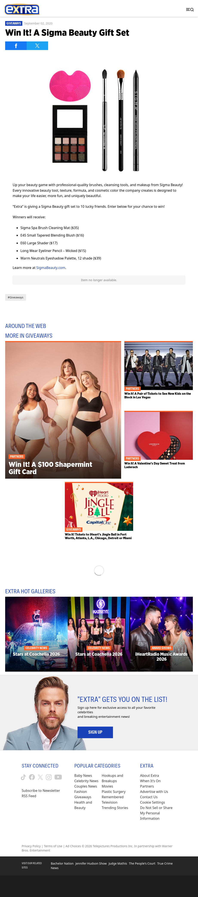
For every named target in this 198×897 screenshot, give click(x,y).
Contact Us (148, 797)
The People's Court (142, 863)
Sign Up (95, 732)
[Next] (188, 633)
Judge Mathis (118, 863)
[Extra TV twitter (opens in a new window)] (40, 777)
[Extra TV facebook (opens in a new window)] (32, 777)
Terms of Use (53, 846)
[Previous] (9, 633)
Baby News (83, 775)
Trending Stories (115, 807)
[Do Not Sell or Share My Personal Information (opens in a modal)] (158, 813)
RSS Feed (29, 796)
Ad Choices (73, 846)
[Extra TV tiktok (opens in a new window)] (23, 777)
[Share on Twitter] (37, 45)
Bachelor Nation (62, 863)
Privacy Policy (31, 846)
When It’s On (150, 781)
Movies (107, 786)
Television (109, 802)
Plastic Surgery (114, 791)
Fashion (80, 791)
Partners (147, 786)
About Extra (149, 775)
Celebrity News (86, 781)
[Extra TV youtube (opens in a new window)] (58, 777)
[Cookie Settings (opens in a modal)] (152, 802)
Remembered (113, 797)
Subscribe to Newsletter (41, 790)
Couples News (85, 786)
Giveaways (13, 23)
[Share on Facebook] (16, 45)
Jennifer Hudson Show (91, 863)
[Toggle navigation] (189, 9)
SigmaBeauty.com (50, 267)
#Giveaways (15, 297)
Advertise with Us (154, 791)
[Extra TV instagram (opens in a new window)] (49, 777)
